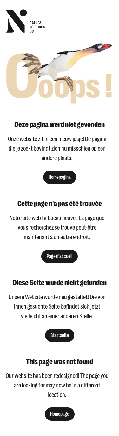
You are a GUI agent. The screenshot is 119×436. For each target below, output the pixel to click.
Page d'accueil (59, 256)
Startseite (59, 335)
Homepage (59, 414)
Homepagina (60, 177)
